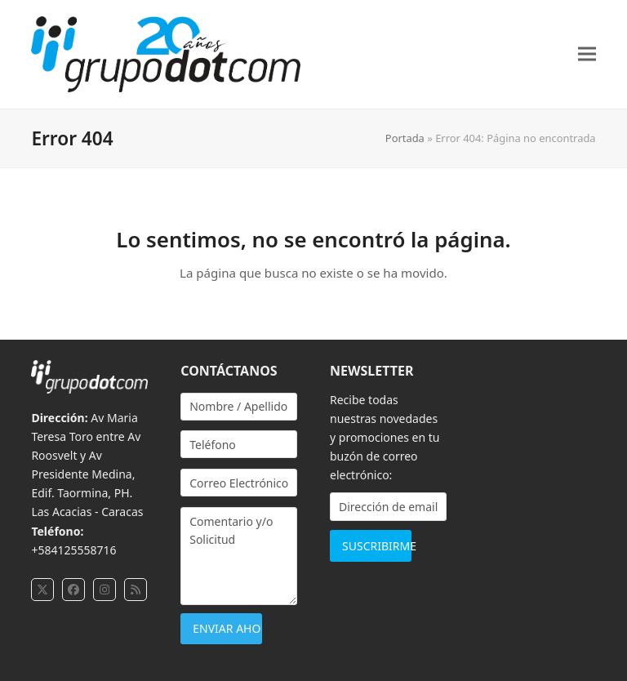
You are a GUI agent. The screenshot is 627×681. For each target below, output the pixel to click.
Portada (405, 138)
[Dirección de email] (388, 506)
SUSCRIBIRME (376, 546)
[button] (587, 54)
